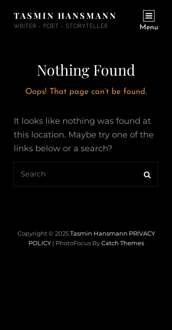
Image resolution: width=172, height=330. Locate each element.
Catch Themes (122, 243)
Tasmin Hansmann (65, 15)
